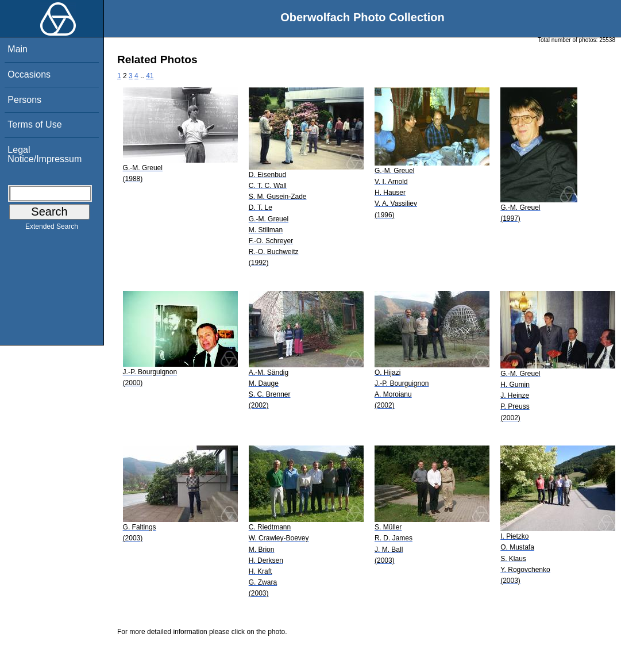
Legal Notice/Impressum (44, 154)
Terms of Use (34, 124)
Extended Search (51, 228)
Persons (24, 100)
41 (149, 76)
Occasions (29, 74)
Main (17, 49)
